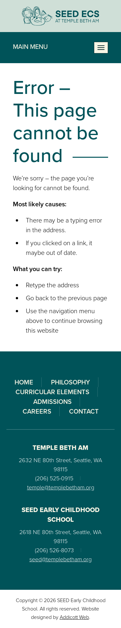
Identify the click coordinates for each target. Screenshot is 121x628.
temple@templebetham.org (60, 487)
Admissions (52, 401)
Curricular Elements (52, 392)
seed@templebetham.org (60, 559)
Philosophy (70, 382)
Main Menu (30, 46)
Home (24, 382)
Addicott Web (74, 617)
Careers (37, 411)
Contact (84, 411)
